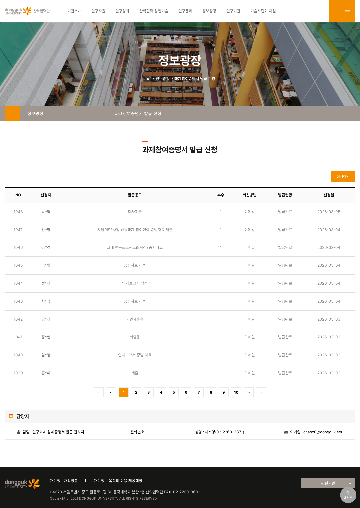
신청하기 (343, 176)
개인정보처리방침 (64, 480)
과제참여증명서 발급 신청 (195, 78)
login (336, 12)
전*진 (46, 283)
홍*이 (46, 373)
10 (236, 392)
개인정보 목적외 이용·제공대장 (118, 480)
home (12, 113)
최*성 (46, 301)
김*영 (46, 229)
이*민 (46, 265)
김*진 (46, 319)
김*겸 (46, 247)
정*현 (46, 337)
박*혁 (46, 211)
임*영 (46, 355)
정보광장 (163, 78)
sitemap (347, 12)
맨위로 (348, 498)
